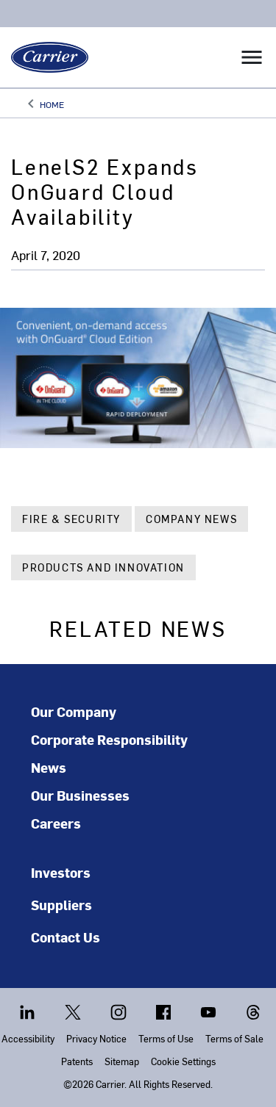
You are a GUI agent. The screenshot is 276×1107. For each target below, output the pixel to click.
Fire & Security (71, 519)
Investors (61, 872)
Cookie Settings (183, 1061)
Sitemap (122, 1061)
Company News (191, 519)
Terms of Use (166, 1038)
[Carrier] (44, 57)
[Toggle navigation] (251, 57)
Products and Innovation (103, 567)
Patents (77, 1061)
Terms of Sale (234, 1038)
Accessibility (27, 1038)
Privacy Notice (96, 1038)
